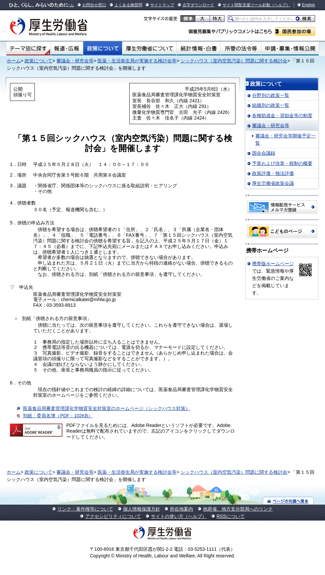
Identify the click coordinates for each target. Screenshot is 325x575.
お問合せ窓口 (94, 5)
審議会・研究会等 (75, 60)
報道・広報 (66, 48)
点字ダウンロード (198, 5)
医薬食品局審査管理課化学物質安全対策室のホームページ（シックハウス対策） (106, 408)
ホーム (14, 60)
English (308, 5)
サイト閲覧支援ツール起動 (246, 5)
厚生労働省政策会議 (273, 183)
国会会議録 (263, 153)
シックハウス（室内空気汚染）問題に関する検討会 (233, 60)
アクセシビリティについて (113, 516)
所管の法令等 (241, 48)
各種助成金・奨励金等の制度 (282, 115)
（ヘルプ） (280, 5)
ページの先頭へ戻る (288, 500)
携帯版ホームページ (273, 263)
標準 (188, 19)
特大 (217, 19)
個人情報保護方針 (141, 509)
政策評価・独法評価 (273, 173)
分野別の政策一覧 (270, 95)
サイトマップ (162, 5)
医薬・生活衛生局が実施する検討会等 (137, 60)
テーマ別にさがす (28, 48)
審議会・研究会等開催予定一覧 (285, 139)
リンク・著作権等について (85, 509)
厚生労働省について (149, 48)
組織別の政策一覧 (270, 105)
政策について (102, 48)
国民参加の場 (295, 31)
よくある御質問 (128, 5)
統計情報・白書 (198, 48)
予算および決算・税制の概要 (282, 163)
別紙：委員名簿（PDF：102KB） (58, 415)
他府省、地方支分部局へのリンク (238, 509)
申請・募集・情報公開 (290, 48)
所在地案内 (181, 509)
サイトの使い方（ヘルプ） (179, 516)
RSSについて (231, 516)
